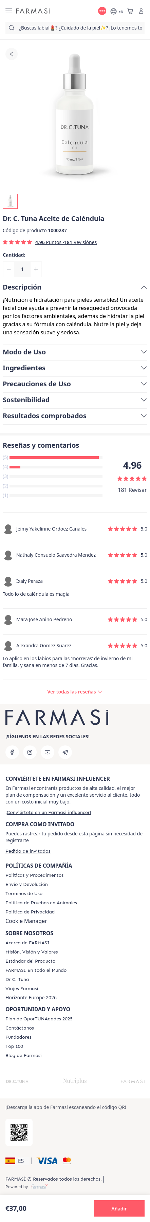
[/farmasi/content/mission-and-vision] (31, 952)
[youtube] (47, 752)
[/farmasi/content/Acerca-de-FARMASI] (27, 943)
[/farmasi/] (33, 11)
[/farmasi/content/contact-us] (19, 1028)
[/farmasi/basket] (130, 10)
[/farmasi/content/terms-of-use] (23, 893)
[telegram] (65, 752)
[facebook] (12, 752)
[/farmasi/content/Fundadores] (18, 1037)
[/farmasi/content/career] (21, 989)
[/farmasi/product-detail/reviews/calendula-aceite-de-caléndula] (74, 691)
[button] (17, 1161)
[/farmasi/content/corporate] (36, 970)
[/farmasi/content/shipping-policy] (26, 884)
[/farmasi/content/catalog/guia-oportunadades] (39, 1019)
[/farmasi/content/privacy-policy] (30, 912)
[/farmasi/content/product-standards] (30, 961)
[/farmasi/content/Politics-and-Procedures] (34, 875)
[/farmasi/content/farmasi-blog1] (23, 1055)
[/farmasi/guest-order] (27, 851)
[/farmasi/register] (48, 812)
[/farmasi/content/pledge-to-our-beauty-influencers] (17, 979)
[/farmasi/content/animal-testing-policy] (41, 903)
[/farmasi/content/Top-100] (14, 1046)
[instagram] (30, 752)
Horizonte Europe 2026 (31, 997)
